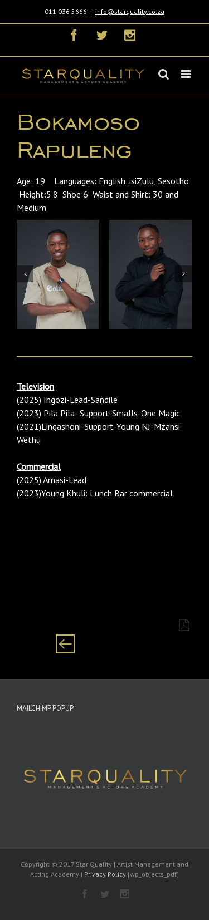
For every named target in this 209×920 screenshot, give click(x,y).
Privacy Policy (105, 874)
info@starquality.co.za (129, 11)
